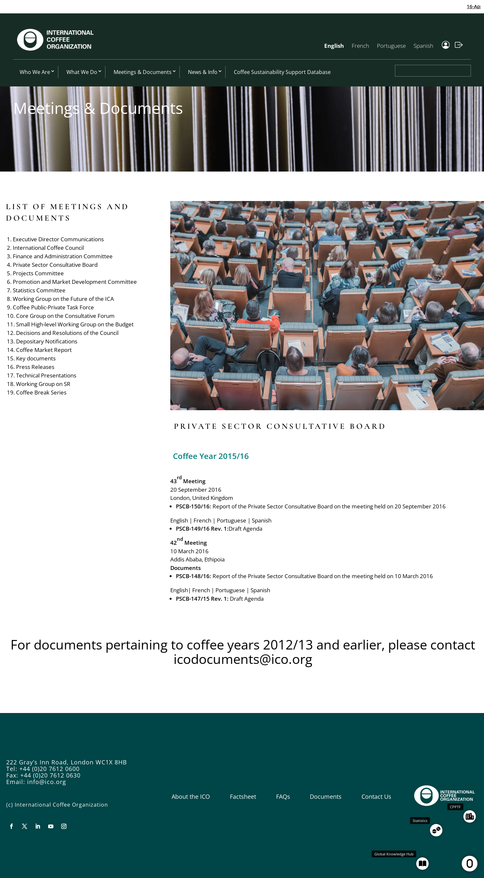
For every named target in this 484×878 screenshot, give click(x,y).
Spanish (423, 45)
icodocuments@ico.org (243, 659)
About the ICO (191, 796)
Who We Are (35, 72)
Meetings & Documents (143, 72)
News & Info (202, 72)
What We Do (81, 72)
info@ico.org (46, 782)
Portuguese (391, 45)
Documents (326, 796)
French (360, 45)
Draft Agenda (245, 528)
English (334, 45)
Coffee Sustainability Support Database (282, 72)
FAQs (283, 796)
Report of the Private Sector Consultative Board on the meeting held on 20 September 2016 (329, 506)
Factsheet (243, 796)
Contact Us (376, 796)
